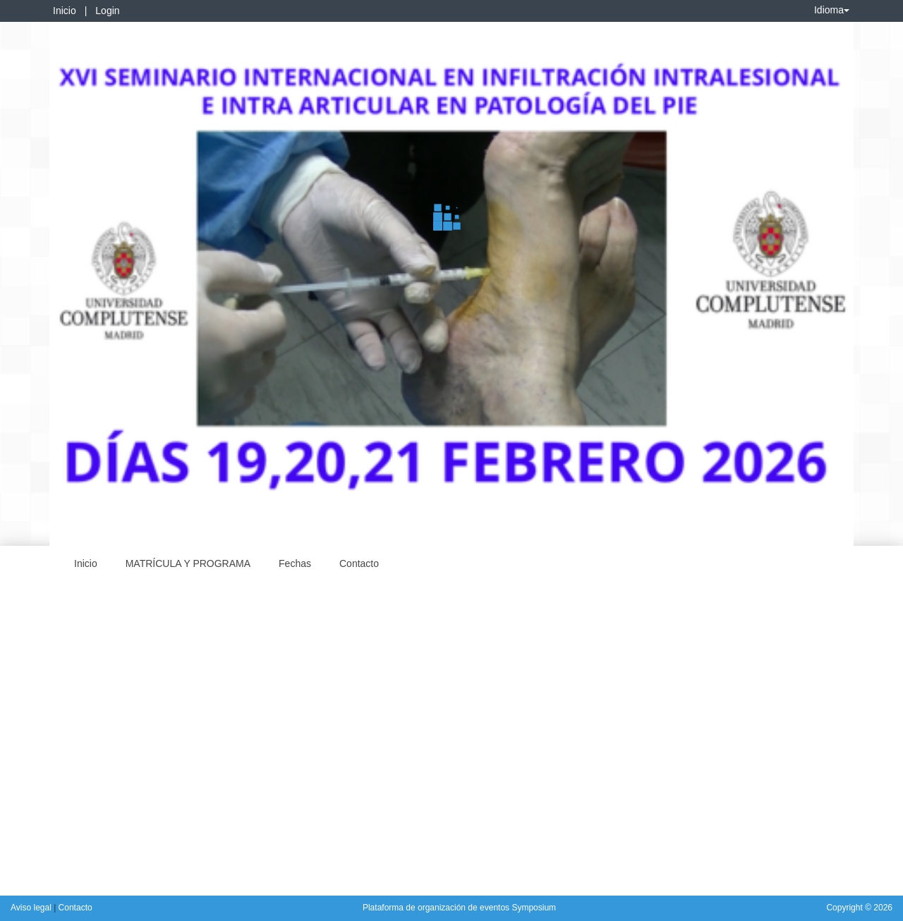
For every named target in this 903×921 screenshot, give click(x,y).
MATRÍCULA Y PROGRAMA (188, 563)
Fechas (295, 563)
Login (107, 10)
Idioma (831, 10)
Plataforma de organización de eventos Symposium (459, 908)
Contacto (359, 563)
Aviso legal (32, 908)
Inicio (64, 10)
